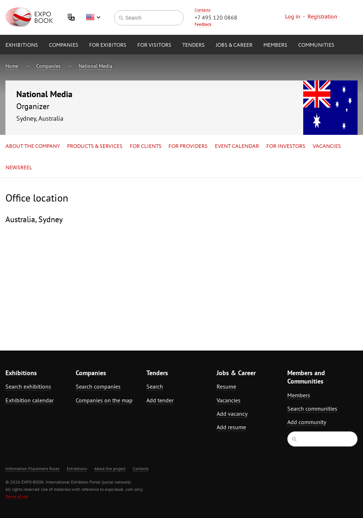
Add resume (231, 427)
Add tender (160, 400)
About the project (109, 468)
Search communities (312, 408)
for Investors (285, 146)
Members (275, 45)
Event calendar (237, 146)
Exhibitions (21, 45)
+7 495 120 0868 (216, 17)
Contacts (202, 10)
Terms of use (16, 496)
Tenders (193, 45)
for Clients (146, 146)
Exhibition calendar (29, 400)
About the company (32, 146)
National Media (95, 66)
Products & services (94, 146)
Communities (316, 45)
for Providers (188, 146)
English (93, 17)
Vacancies (327, 146)
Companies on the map (104, 400)
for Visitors (154, 45)
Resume (226, 386)
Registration (322, 16)
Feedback (203, 24)
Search (154, 386)
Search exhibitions (28, 386)
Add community (306, 422)
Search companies (98, 386)
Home (11, 66)
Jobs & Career (234, 45)
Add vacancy (232, 413)
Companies (63, 45)
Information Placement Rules (32, 468)
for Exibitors (107, 45)
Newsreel (18, 167)
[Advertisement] (315, 255)
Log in (292, 16)
